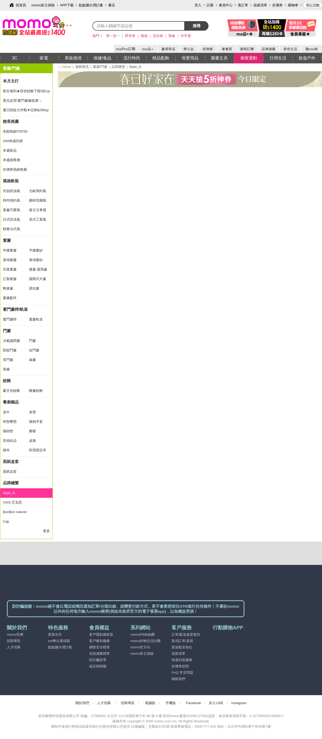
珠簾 (6, 369)
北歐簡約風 (37, 191)
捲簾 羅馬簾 (38, 269)
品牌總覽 (118, 67)
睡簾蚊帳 (36, 391)
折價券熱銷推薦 (15, 169)
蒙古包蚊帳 (11, 391)
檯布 (6, 450)
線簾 (32, 360)
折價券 (277, 5)
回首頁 (21, 5)
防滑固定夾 (37, 450)
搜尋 (197, 26)
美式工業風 (37, 219)
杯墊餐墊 (10, 422)
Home (66, 67)
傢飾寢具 (82, 67)
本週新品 (10, 150)
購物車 (293, 5)
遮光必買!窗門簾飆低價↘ (22, 101)
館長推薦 (11, 121)
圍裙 (32, 431)
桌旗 (32, 441)
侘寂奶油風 (11, 191)
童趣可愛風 (11, 210)
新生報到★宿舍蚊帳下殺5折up (26, 91)
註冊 (210, 5)
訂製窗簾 (10, 279)
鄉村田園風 (37, 200)
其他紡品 (10, 441)
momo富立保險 (43, 5)
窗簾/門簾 (100, 67)
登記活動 (313, 5)
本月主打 (11, 81)
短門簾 (34, 350)
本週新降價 (11, 160)
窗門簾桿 (10, 319)
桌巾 (6, 412)
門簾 (7, 330)
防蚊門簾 (10, 350)
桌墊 (32, 412)
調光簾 (34, 288)
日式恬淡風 (11, 219)
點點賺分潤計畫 (91, 5)
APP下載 (67, 5)
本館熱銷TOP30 (15, 131)
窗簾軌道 (36, 319)
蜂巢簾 (8, 288)
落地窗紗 (36, 260)
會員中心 (226, 5)
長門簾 (8, 360)
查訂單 (243, 5)
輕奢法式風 (11, 229)
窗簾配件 (10, 298)
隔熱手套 (36, 422)
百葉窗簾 (10, 269)
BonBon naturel (15, 512)
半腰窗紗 (36, 250)
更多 (46, 531)
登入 (198, 5)
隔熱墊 (8, 431)
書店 (111, 5)
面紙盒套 (11, 461)
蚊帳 (7, 380)
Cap (6, 521)
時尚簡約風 (11, 200)
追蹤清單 (260, 5)
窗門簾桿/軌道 (15, 309)
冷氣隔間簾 (11, 341)
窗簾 (7, 240)
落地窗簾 (10, 260)
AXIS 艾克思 (12, 502)
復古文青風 (37, 210)
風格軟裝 (11, 181)
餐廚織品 (11, 402)
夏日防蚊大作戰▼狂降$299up (26, 110)
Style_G (9, 493)
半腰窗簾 (10, 250)
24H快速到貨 (13, 141)
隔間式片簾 (37, 279)
